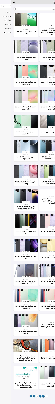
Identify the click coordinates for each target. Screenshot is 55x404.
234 (23, 396)
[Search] (4, 8)
